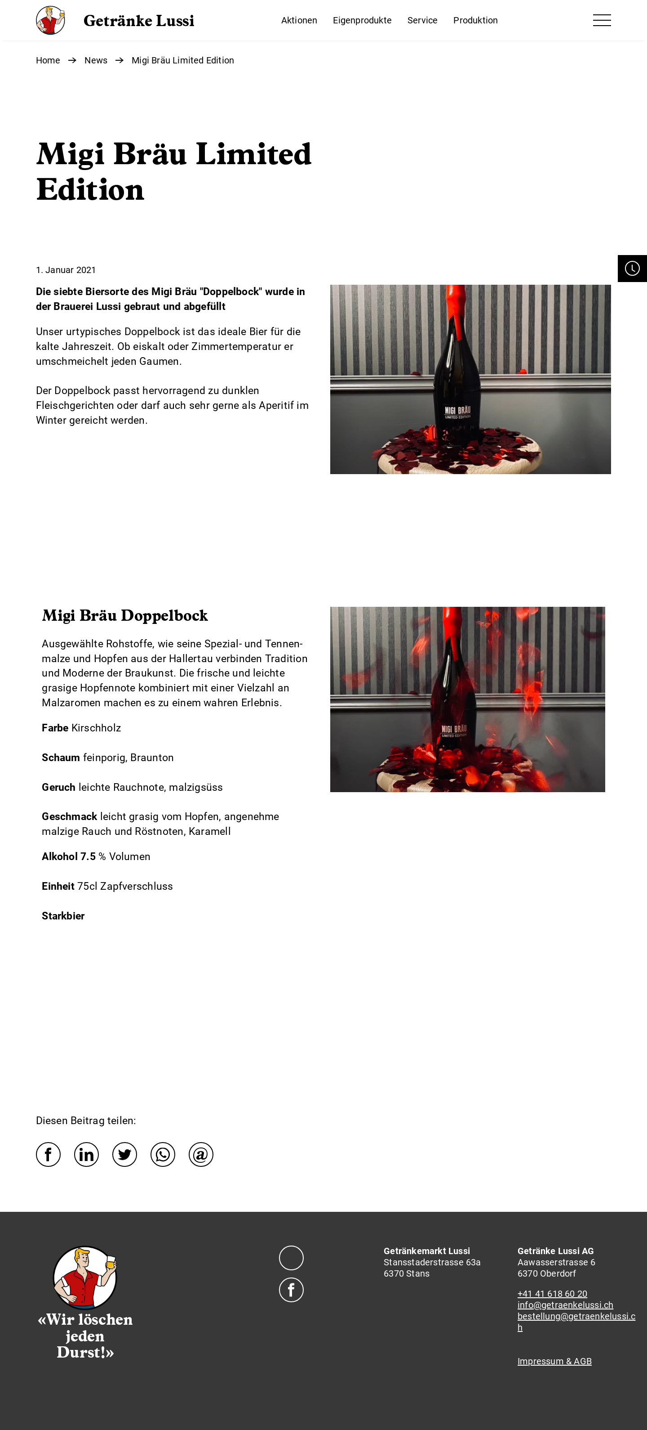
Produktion (475, 20)
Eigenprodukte (362, 20)
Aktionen (299, 20)
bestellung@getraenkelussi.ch (576, 1322)
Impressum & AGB (555, 1361)
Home (48, 60)
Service (423, 20)
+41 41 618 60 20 (552, 1293)
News (95, 60)
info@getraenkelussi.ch (565, 1305)
